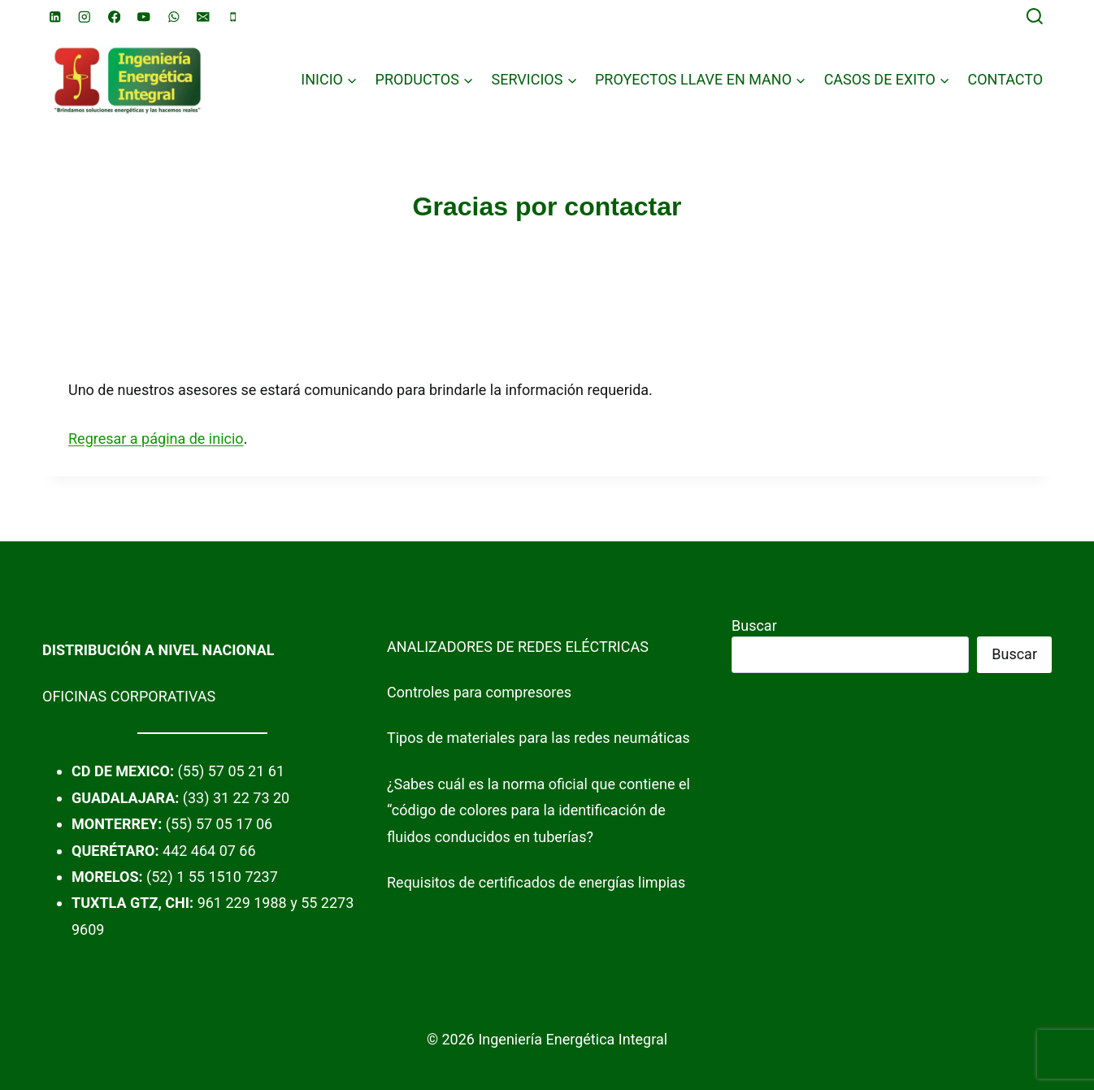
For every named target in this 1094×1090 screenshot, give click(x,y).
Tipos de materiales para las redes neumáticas (538, 737)
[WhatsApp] (173, 16)
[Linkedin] (54, 16)
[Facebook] (114, 16)
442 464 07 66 (209, 850)
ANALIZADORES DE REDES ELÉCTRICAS (518, 646)
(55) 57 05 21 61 (231, 771)
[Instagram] (85, 16)
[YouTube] (144, 16)
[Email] (203, 16)
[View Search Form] (1035, 17)
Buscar (754, 625)
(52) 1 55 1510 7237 (212, 876)
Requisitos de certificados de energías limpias (536, 882)
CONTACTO (1005, 79)
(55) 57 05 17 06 (219, 823)
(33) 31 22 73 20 (236, 797)
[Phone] (232, 16)
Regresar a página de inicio (156, 438)
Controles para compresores (479, 692)
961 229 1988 (242, 902)
